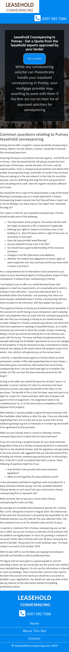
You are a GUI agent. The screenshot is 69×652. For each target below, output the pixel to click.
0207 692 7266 (54, 19)
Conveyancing (20, 7)
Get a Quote (34, 58)
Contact (34, 638)
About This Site (34, 631)
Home (34, 623)
